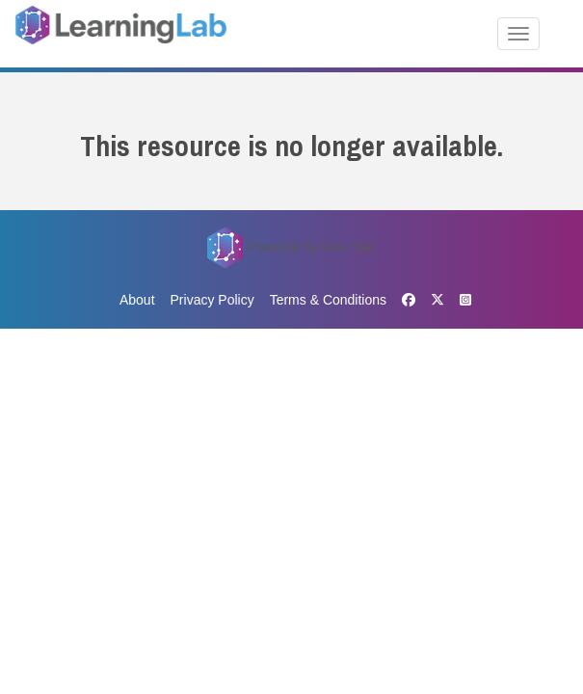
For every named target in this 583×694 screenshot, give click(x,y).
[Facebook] (408, 300)
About (137, 299)
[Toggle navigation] (518, 33)
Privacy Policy (212, 299)
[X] (437, 299)
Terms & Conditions (328, 299)
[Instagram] (461, 300)
